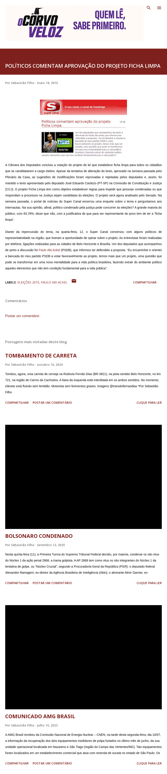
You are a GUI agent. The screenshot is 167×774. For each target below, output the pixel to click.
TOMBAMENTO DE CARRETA (41, 355)
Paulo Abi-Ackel (49, 250)
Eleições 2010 (28, 282)
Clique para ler (149, 402)
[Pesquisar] (148, 7)
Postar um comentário (22, 316)
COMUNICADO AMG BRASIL (40, 716)
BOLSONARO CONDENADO (39, 535)
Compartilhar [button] (145, 282)
